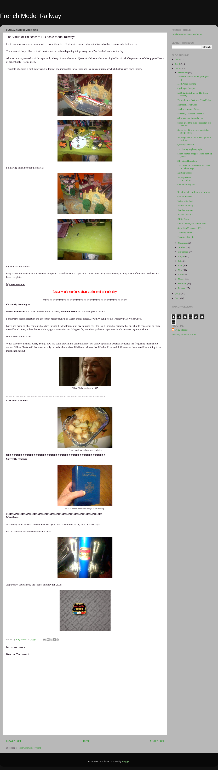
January (182, 288)
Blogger (125, 761)
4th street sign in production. (190, 118)
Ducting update (184, 172)
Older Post (157, 741)
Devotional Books (185, 237)
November (183, 243)
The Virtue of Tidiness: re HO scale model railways (193, 167)
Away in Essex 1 (185, 214)
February (182, 283)
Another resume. (185, 210)
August (181, 256)
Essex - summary (185, 205)
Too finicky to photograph (189, 149)
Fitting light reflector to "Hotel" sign (194, 100)
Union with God (185, 201)
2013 (177, 68)
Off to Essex (183, 219)
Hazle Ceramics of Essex (189, 109)
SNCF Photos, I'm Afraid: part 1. (192, 223)
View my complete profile (184, 334)
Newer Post (13, 741)
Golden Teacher (184, 196)
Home (86, 741)
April (180, 274)
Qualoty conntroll (185, 144)
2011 (177, 298)
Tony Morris (181, 329)
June (180, 265)
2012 (177, 293)
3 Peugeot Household (187, 161)
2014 (177, 64)
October (182, 247)
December (183, 72)
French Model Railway (30, 15)
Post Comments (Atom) (30, 747)
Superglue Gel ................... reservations (189, 178)
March (181, 279)
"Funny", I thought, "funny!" (190, 113)
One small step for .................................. (188, 186)
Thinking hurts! (184, 232)
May (180, 270)
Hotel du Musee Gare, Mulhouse (187, 34)
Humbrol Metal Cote (187, 104)
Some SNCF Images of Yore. (190, 228)
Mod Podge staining (186, 83)
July (180, 261)
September (183, 251)
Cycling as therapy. (186, 88)
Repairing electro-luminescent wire (193, 192)
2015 (177, 59)
